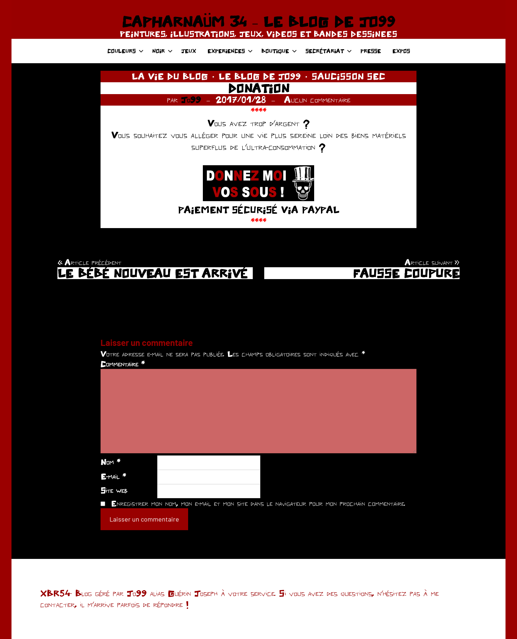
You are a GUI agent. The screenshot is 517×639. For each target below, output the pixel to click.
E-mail (113, 476)
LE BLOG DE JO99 (260, 76)
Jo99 (191, 99)
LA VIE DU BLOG (170, 76)
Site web (114, 490)
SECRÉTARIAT (329, 50)
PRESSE (370, 50)
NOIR (162, 50)
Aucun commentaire (317, 99)
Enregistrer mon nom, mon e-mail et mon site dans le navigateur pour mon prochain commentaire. (258, 503)
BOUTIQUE (279, 50)
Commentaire (123, 364)
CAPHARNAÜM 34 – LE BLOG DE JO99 (258, 21)
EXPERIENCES (230, 50)
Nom (110, 462)
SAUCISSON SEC (348, 76)
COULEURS (125, 50)
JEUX (188, 50)
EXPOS (401, 50)
